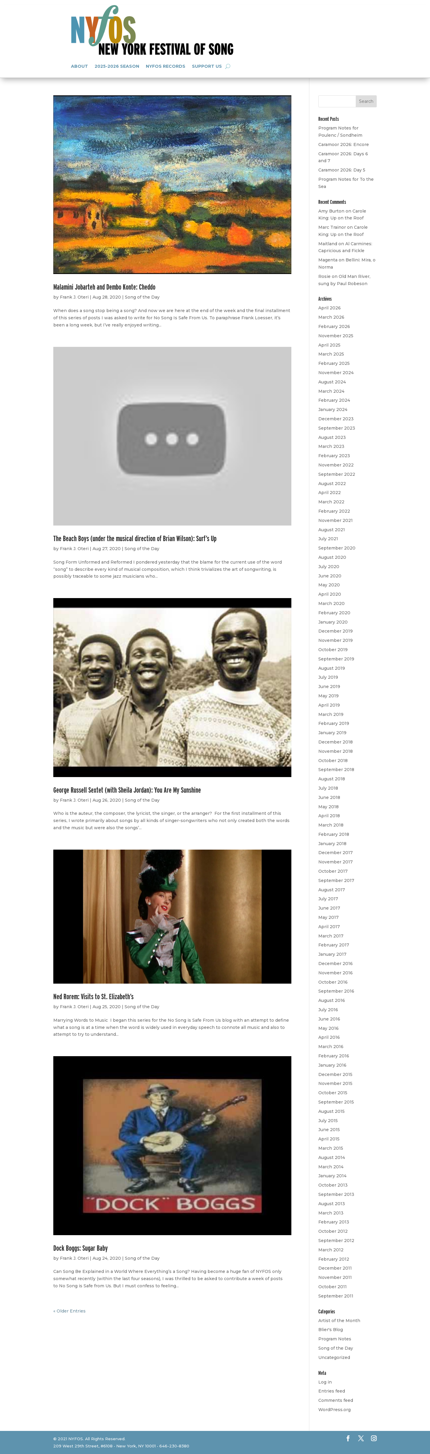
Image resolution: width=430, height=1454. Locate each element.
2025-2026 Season (117, 66)
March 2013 (330, 1213)
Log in (325, 1382)
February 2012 (333, 1259)
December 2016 (335, 963)
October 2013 (333, 1185)
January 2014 (332, 1175)
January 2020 (333, 622)
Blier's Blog (330, 1329)
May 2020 (329, 585)
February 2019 (333, 723)
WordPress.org (334, 1409)
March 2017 (330, 936)
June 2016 (329, 1019)
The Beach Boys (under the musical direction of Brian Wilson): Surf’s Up (134, 538)
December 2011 (335, 1268)
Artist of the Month (339, 1320)
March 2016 (330, 1046)
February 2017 (333, 945)
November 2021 (335, 520)
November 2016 (335, 973)
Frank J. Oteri (74, 297)
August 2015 (331, 1111)
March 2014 (330, 1166)
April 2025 (329, 345)
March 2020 (331, 603)
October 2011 (332, 1286)
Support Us (207, 66)
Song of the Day (142, 297)
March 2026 (331, 317)
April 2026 (329, 308)
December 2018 (335, 742)
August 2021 (331, 529)
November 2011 (335, 1277)
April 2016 (329, 1037)
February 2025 (334, 363)
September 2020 (336, 548)
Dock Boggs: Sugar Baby (80, 1248)
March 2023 (331, 446)
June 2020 (329, 576)
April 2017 (329, 926)
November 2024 (336, 372)
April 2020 (329, 594)
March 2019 (330, 714)
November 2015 (335, 1083)
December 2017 (335, 852)
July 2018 (328, 788)
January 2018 (332, 843)
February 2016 (333, 1056)
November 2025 (335, 335)
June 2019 (329, 686)
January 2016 (332, 1065)
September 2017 (336, 880)
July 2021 (328, 538)
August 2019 (331, 668)
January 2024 (332, 409)
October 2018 (333, 760)
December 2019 (335, 631)
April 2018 (329, 815)
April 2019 (329, 705)
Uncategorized (334, 1357)
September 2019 (336, 659)
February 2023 (334, 455)
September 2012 (336, 1240)
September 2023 (336, 428)
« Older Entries (69, 1311)
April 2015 (329, 1139)
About (79, 66)
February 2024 (334, 400)
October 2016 (333, 982)
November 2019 (335, 640)
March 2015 (330, 1148)
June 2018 (329, 797)
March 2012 (330, 1250)
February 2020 (334, 612)
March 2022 (331, 502)
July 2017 (328, 898)
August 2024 (332, 382)
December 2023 (336, 419)
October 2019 (333, 649)
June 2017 (329, 908)
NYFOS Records (165, 66)
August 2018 (331, 779)
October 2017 (333, 871)
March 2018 (330, 825)
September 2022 (336, 474)
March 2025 (331, 354)
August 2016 (331, 1000)
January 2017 (332, 954)
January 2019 (332, 732)
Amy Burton (331, 211)
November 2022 (336, 465)
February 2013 (333, 1222)
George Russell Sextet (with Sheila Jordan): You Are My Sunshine (127, 789)
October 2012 (333, 1231)
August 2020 (332, 557)
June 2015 (329, 1129)
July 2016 (328, 1009)
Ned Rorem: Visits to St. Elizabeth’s (93, 996)
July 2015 (328, 1120)
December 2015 (335, 1074)
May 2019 (328, 696)
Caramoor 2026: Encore (343, 144)
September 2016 (336, 991)
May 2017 (328, 917)
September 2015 (336, 1102)
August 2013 (331, 1203)
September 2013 (336, 1194)
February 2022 (334, 511)
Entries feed (331, 1391)
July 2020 (328, 566)
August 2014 (331, 1157)
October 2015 (332, 1092)
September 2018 (336, 769)
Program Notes (334, 1339)
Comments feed (335, 1400)
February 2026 (334, 326)
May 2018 (328, 806)
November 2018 (335, 751)
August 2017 (331, 889)
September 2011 (335, 1296)
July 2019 (328, 677)
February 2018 (333, 834)
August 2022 (332, 483)
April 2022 (329, 492)
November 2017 (335, 862)
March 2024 (331, 391)
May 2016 (328, 1028)
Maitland (327, 243)
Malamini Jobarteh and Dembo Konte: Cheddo (104, 286)
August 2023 (332, 437)
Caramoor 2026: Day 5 (341, 170)
